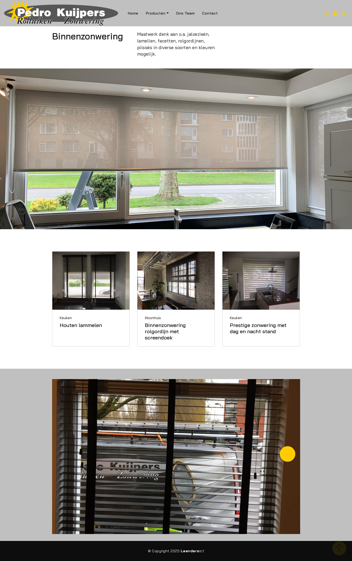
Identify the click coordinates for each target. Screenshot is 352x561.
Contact (210, 13)
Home (133, 13)
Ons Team (185, 13)
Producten (156, 13)
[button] (287, 454)
